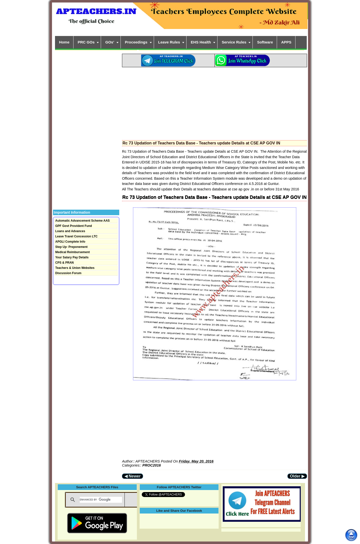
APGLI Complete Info (70, 241)
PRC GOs (86, 42)
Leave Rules (169, 42)
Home (64, 42)
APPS (286, 42)
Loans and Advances (70, 231)
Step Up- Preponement (71, 247)
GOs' (109, 42)
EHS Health (201, 42)
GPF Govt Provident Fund (73, 226)
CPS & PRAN (64, 262)
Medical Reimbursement (72, 252)
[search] (101, 500)
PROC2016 (151, 465)
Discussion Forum (68, 273)
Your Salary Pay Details (71, 257)
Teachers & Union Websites (74, 268)
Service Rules (234, 42)
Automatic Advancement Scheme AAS (82, 220)
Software (265, 42)
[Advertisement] (214, 102)
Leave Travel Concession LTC (76, 236)
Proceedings (136, 42)
